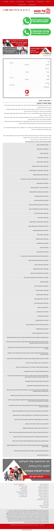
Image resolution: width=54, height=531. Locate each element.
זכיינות (12, 1)
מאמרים (6, 1)
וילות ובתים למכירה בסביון (42, 307)
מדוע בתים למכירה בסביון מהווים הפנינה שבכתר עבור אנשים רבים (34, 179)
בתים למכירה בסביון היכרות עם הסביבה (40, 166)
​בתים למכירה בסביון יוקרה (42, 157)
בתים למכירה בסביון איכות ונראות (41, 200)
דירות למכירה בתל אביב (44, 488)
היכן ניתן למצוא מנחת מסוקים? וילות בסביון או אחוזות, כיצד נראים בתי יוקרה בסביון (30, 436)
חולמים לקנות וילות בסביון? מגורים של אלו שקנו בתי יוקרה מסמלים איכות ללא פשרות (30, 411)
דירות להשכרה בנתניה (44, 498)
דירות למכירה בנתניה (44, 496)
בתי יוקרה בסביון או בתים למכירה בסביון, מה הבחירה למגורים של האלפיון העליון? (31, 450)
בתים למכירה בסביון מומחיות (42, 294)
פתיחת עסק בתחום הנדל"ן (21, 491)
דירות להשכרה (45, 495)
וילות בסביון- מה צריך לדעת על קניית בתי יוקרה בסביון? (36, 423)
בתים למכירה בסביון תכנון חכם (42, 320)
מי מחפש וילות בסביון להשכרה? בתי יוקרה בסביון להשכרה (36, 371)
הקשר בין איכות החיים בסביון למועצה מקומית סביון (37, 385)
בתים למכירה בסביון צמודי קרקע (41, 286)
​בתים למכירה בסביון (44, 247)
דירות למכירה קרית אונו (19, 484)
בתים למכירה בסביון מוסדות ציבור (41, 298)
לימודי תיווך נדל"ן (23, 495)
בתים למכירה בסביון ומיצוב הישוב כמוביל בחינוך (38, 260)
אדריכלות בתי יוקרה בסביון (42, 455)
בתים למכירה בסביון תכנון (43, 316)
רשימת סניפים (30, 1)
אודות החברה (40, 1)
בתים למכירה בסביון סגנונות (42, 183)
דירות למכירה (46, 493)
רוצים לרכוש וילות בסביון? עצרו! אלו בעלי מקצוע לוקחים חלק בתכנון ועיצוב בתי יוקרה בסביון (28, 432)
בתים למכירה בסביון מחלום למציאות (40, 174)
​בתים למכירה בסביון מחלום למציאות (40, 230)
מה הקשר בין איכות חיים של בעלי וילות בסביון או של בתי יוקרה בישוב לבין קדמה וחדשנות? (29, 395)
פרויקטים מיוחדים (23, 488)
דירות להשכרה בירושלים (43, 490)
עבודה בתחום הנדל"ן (22, 493)
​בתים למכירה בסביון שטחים (42, 243)
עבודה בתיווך (46, 502)
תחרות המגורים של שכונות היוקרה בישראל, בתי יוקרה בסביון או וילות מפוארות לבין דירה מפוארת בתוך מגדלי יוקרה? (28, 353)
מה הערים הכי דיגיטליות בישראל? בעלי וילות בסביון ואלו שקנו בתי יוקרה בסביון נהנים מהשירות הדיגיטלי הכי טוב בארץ (28, 406)
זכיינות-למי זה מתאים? (44, 505)
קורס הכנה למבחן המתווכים (43, 499)
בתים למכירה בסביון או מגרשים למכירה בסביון (38, 204)
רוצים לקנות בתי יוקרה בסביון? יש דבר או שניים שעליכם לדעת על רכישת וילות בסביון (30, 415)
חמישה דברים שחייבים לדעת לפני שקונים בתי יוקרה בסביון (36, 277)
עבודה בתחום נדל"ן (23, 485)
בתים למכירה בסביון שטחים (42, 149)
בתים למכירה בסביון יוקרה (42, 217)
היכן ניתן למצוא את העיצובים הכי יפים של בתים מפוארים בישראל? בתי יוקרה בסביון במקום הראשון (27, 337)
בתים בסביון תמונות (44, 281)
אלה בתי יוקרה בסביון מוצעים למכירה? (40, 333)
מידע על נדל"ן (24, 487)
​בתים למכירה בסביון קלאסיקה (42, 239)
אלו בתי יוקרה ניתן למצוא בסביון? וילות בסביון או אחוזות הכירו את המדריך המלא (31, 419)
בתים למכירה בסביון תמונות (42, 311)
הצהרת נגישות (22, 4)
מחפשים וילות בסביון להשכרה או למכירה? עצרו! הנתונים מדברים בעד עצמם (32, 367)
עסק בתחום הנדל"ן (23, 496)
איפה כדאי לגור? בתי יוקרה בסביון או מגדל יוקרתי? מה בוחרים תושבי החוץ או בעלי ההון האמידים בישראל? (28, 348)
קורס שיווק (46, 501)
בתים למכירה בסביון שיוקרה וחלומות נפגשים (39, 170)
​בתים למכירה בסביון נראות (42, 234)
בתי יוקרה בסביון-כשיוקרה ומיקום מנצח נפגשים (38, 226)
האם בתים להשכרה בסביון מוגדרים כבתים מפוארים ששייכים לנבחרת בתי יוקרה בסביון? (30, 441)
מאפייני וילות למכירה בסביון (42, 144)
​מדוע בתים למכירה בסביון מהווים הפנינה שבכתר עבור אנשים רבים (34, 256)
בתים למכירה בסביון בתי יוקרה (42, 290)
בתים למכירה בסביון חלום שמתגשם (41, 269)
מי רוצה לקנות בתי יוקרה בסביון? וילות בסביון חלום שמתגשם (35, 428)
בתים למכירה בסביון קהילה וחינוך (41, 303)
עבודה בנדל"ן (46, 504)
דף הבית (48, 1)
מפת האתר (27, 527)
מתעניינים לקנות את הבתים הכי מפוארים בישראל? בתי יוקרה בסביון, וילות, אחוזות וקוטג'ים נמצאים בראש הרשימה (27, 446)
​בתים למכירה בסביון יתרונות (42, 161)
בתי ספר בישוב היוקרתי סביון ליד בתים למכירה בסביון (37, 324)
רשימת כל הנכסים (45, 507)
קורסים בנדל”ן (20, 1)
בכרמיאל (41, 493)
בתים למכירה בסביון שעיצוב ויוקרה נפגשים (39, 273)
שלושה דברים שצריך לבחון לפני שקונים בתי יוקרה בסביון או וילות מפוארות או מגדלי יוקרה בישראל (27, 358)
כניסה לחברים (32, 4)
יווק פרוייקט (23, 490)
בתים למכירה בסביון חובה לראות (41, 264)
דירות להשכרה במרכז (44, 485)
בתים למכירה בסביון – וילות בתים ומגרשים (39, 187)
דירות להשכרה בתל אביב (43, 487)
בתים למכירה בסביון (44, 153)
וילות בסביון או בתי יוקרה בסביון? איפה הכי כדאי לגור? (37, 362)
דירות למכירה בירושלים (44, 491)
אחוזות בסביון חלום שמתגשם (42, 328)
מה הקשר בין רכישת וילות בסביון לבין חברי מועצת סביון (36, 381)
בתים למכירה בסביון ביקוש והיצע (41, 196)
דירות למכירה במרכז (44, 484)
